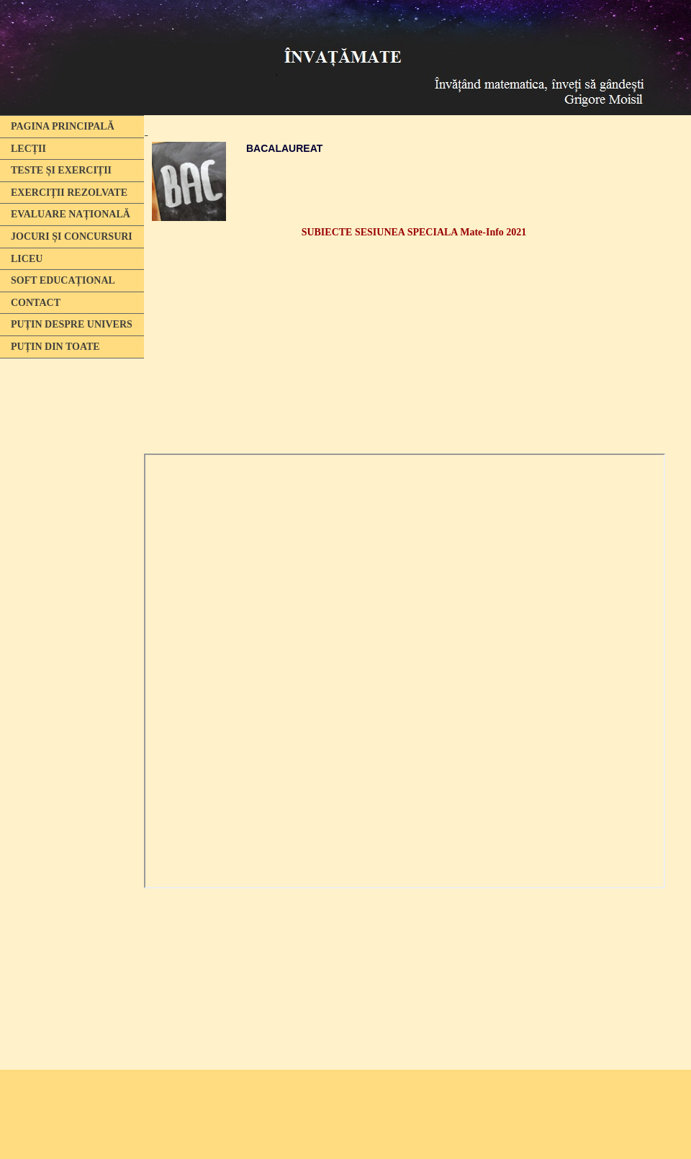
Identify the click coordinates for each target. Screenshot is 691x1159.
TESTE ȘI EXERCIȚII (61, 170)
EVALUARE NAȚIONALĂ (70, 214)
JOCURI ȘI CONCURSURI (71, 236)
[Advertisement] (72, 585)
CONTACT (35, 302)
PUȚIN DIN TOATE (55, 346)
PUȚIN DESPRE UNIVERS (71, 324)
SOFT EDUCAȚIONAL (63, 280)
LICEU (26, 258)
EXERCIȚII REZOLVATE (69, 192)
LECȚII (28, 148)
